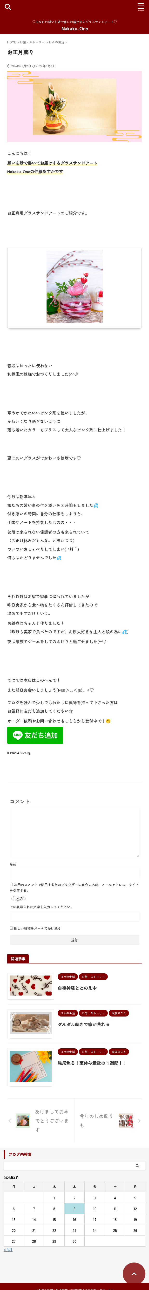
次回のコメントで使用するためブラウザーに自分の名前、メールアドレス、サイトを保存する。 (74, 887)
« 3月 (8, 1252)
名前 (13, 863)
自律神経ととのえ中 (78, 988)
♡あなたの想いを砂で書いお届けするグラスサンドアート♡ (74, 1279)
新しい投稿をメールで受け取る (37, 928)
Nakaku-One (74, 28)
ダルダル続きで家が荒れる (85, 1025)
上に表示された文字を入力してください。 (42, 906)
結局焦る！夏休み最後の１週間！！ (94, 1065)
